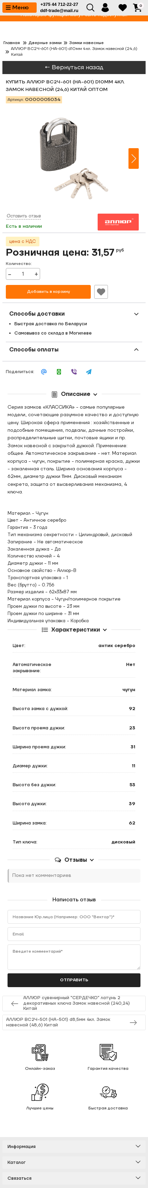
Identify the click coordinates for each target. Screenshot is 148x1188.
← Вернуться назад (74, 67)
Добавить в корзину (48, 291)
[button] (133, 158)
